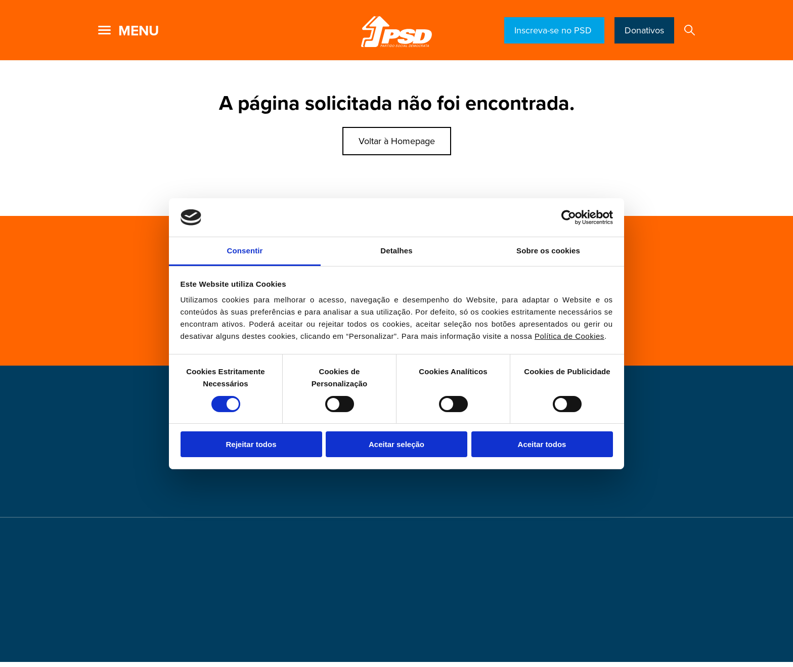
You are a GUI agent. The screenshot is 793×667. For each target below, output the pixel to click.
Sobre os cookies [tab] (548, 250)
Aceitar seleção (396, 444)
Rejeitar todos (251, 444)
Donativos (644, 30)
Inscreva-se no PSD (554, 30)
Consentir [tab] (245, 250)
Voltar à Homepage (397, 141)
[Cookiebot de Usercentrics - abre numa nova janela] (568, 217)
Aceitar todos (542, 444)
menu (138, 30)
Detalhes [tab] (396, 250)
